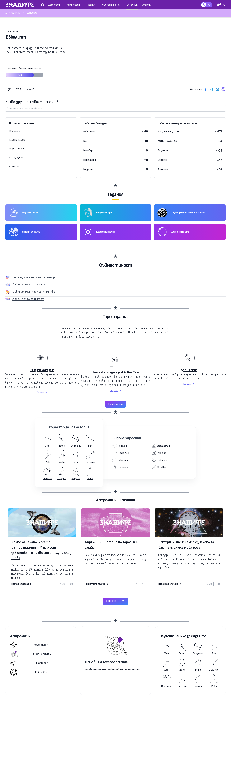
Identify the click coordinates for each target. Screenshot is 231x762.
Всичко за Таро (115, 404)
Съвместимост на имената (30, 284)
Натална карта (30, 653)
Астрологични (22, 636)
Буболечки (89, 131)
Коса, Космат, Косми (168, 131)
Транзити (28, 672)
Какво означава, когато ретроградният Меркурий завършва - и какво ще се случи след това (41, 550)
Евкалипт (14, 131)
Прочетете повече (23, 584)
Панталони (89, 159)
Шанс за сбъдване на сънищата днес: (24, 73)
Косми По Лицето (167, 141)
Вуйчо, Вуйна (16, 157)
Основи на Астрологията (106, 662)
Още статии (115, 601)
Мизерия (88, 169)
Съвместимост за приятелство (33, 292)
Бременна (162, 169)
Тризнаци (162, 150)
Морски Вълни (16, 148)
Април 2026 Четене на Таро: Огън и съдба (113, 545)
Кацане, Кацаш (17, 139)
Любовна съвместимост (28, 299)
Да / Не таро (189, 370)
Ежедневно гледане (42, 370)
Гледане (42, 392)
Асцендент (29, 644)
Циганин (162, 159)
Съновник (12, 31)
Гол (85, 141)
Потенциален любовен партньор (33, 277)
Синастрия (29, 663)
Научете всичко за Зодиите (182, 636)
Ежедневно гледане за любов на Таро (115, 372)
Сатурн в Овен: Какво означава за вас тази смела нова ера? (186, 545)
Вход (221, 4)
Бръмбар (88, 150)
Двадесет (14, 166)
